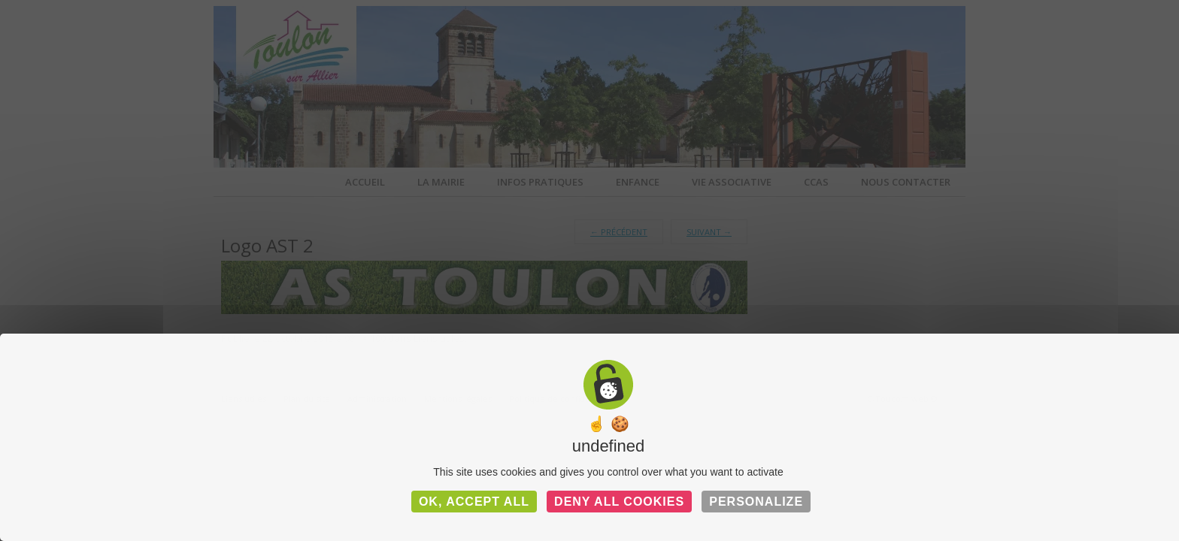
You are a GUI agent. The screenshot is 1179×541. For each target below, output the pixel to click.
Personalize (756, 501)
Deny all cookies (619, 501)
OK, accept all (474, 501)
